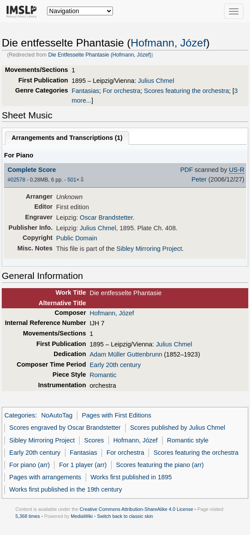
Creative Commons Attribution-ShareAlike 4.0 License (136, 509)
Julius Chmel (156, 80)
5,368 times (27, 516)
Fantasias (85, 90)
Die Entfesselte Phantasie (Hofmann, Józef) (100, 55)
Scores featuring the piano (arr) (160, 464)
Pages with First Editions (116, 415)
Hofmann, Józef (168, 43)
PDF (186, 169)
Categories (19, 415)
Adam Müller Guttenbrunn (126, 354)
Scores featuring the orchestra (186, 90)
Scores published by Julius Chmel (177, 427)
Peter (199, 179)
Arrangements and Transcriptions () (67, 137)
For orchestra (122, 90)
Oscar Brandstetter (106, 217)
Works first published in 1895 (131, 477)
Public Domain (76, 238)
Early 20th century (115, 364)
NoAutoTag (56, 415)
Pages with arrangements (45, 477)
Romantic (103, 374)
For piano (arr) (29, 464)
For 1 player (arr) (83, 464)
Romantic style (188, 440)
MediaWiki (82, 516)
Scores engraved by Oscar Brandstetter (65, 427)
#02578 (16, 180)
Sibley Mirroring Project (149, 248)
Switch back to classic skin (125, 516)
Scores (94, 440)
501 (72, 180)
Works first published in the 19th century (65, 489)
